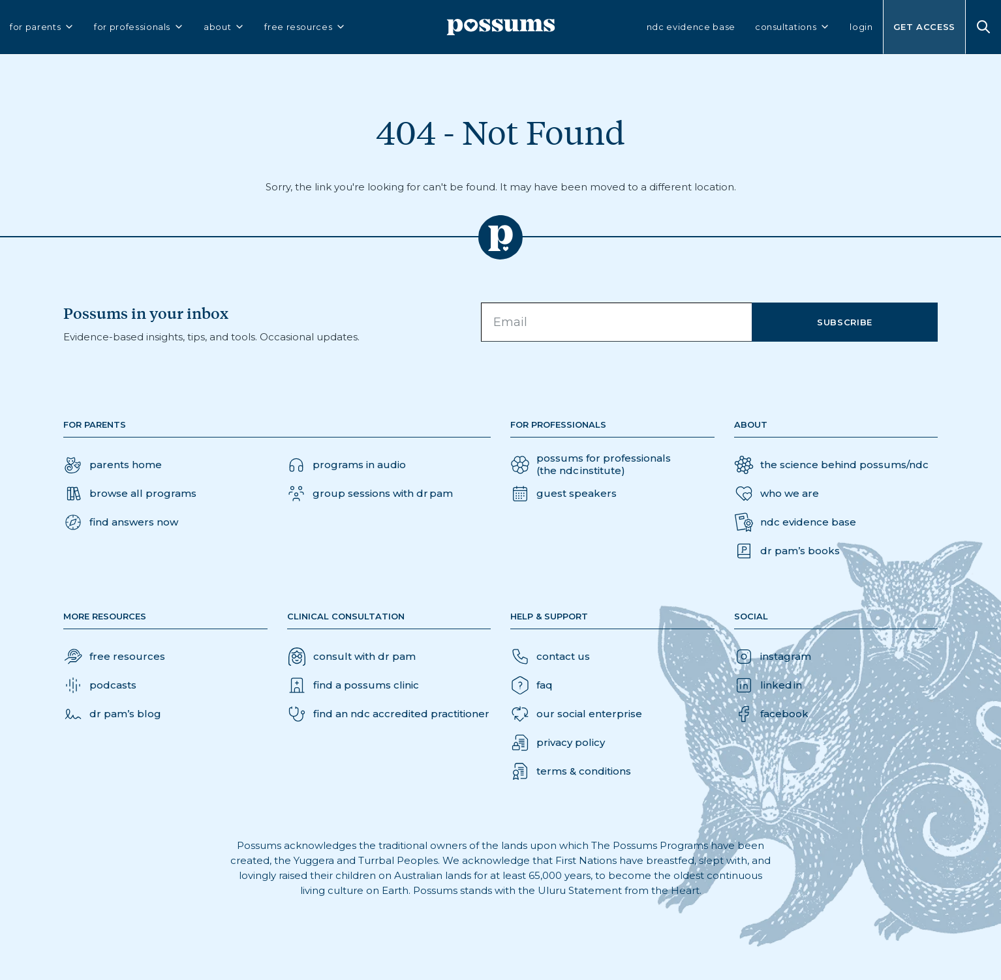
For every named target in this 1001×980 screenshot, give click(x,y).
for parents (42, 27)
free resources (305, 27)
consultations (792, 27)
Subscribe (844, 322)
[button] (120, 522)
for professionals (139, 27)
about (224, 27)
